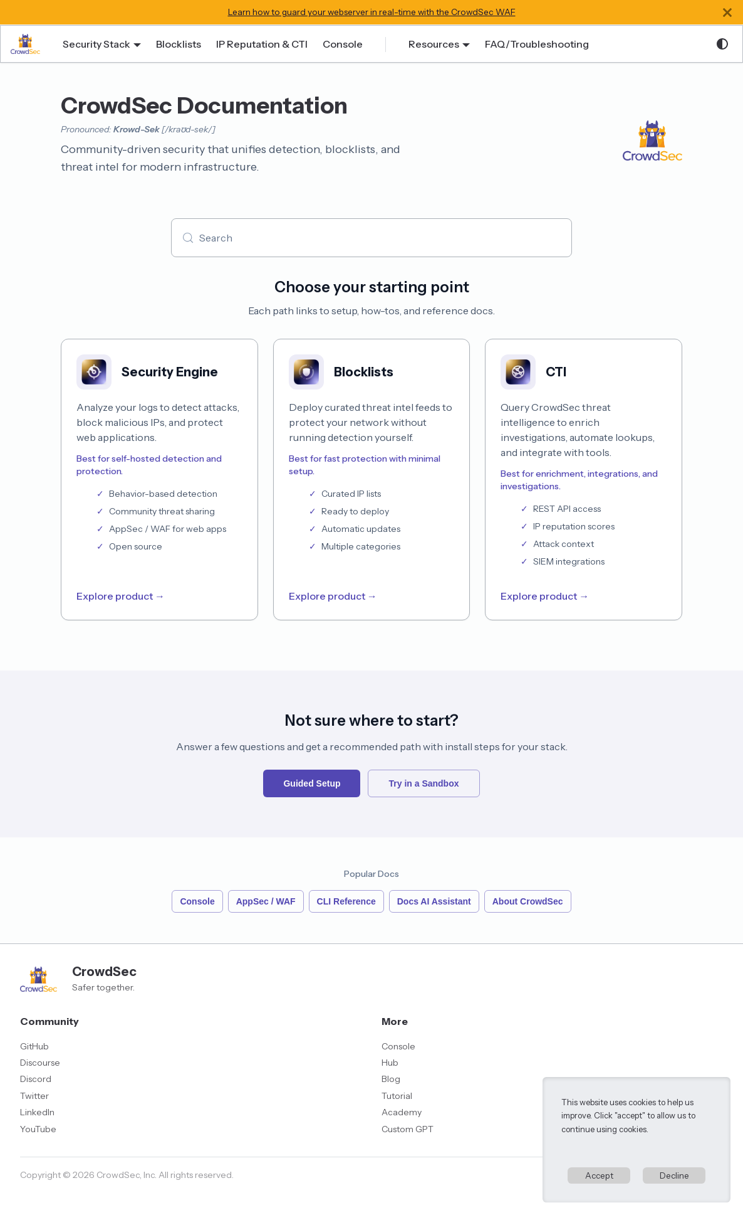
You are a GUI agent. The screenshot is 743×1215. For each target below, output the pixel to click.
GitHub (34, 1046)
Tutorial (397, 1095)
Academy (402, 1112)
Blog (391, 1079)
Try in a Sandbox (423, 783)
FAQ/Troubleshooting (537, 44)
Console (343, 44)
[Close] (727, 12)
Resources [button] (433, 44)
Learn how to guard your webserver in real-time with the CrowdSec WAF (372, 12)
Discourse (40, 1062)
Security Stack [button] (96, 44)
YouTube (38, 1129)
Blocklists (178, 44)
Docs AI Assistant (434, 901)
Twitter (34, 1095)
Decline (674, 1175)
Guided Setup (311, 783)
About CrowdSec (527, 901)
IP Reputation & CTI (262, 44)
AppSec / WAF (266, 901)
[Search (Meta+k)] (371, 237)
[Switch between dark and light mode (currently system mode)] (722, 44)
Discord (35, 1079)
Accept (599, 1175)
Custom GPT (408, 1129)
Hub (390, 1062)
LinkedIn (37, 1112)
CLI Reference (346, 901)
